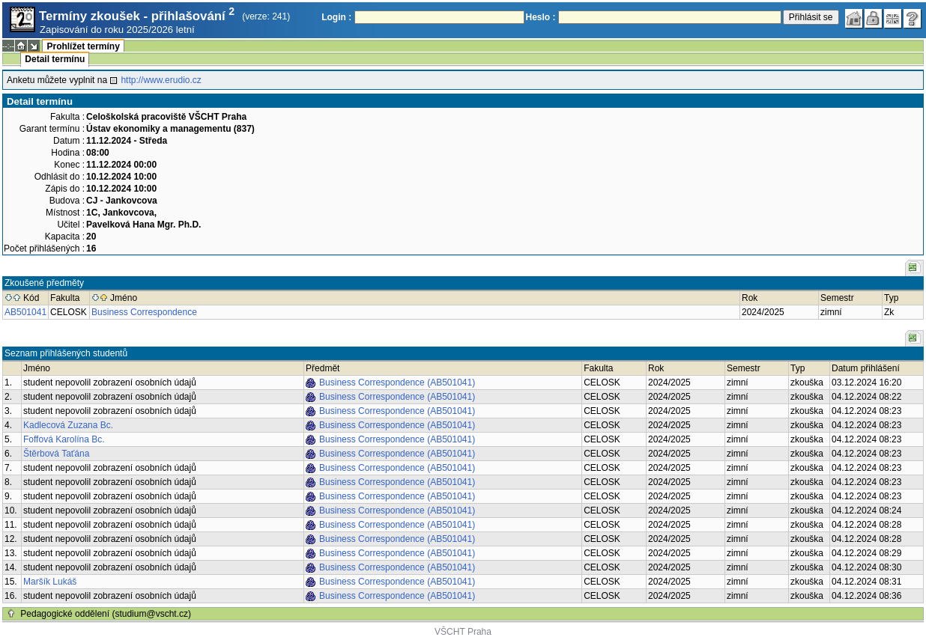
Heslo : (541, 17)
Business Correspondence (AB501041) (397, 382)
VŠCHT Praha (463, 632)
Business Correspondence (144, 312)
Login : (336, 17)
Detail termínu (55, 59)
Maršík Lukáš (49, 581)
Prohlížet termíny (82, 46)
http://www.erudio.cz (161, 80)
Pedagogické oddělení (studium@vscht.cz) (105, 614)
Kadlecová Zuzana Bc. (68, 425)
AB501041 (25, 312)
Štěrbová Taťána (56, 453)
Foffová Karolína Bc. (64, 439)
